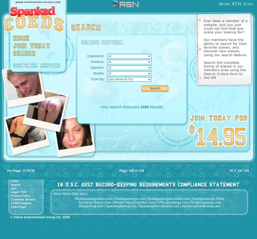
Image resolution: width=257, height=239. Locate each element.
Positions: (97, 62)
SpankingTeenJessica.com (159, 206)
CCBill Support (21, 203)
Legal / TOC (19, 192)
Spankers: (97, 68)
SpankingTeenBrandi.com (201, 206)
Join (14, 188)
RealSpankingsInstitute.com (169, 199)
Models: (98, 73)
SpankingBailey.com (121, 206)
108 (246, 171)
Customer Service (23, 199)
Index (14, 181)
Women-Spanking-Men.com (134, 202)
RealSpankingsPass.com (94, 199)
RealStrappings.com (206, 202)
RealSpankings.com (130, 199)
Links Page (18, 206)
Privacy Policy (20, 195)
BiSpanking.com (91, 206)
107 (240, 171)
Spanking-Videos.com (94, 202)
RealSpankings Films (208, 199)
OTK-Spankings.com (172, 202)
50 (33, 171)
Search (15, 184)
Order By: (97, 79)
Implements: (95, 56)
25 (28, 171)
